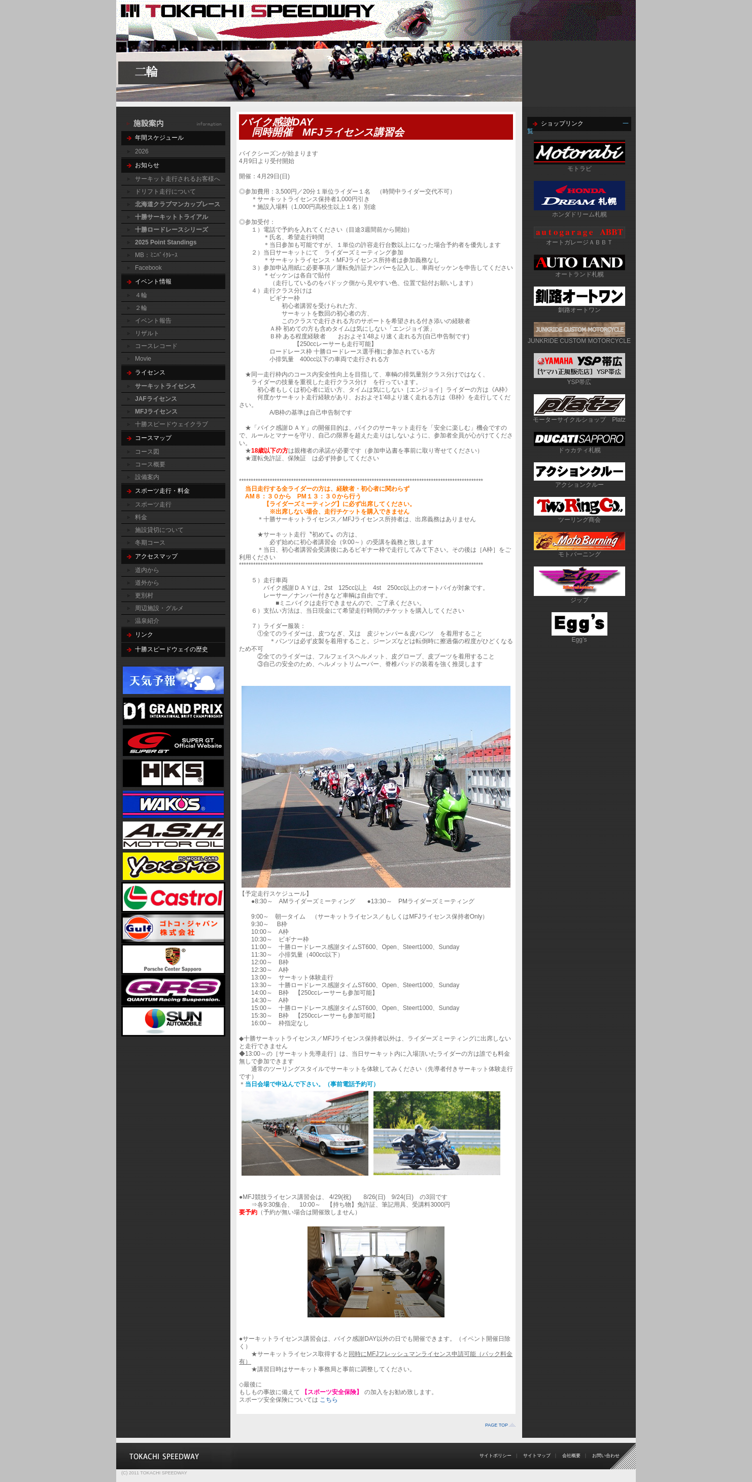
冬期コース (150, 542)
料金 (141, 517)
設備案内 (147, 477)
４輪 (141, 295)
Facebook (148, 267)
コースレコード (156, 346)
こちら (329, 1399)
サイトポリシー (495, 1455)
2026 (142, 151)
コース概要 (150, 464)
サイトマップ (537, 1455)
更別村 (144, 595)
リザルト (147, 333)
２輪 (141, 307)
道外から (147, 582)
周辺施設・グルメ (159, 608)
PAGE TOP (496, 1425)
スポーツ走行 (153, 504)
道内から (147, 570)
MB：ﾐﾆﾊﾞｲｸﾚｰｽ (156, 255)
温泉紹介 (147, 620)
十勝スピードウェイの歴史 (171, 649)
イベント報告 (153, 320)
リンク (144, 634)
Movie (143, 358)
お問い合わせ (606, 1455)
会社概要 (571, 1455)
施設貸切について (159, 529)
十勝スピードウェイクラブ (171, 424)
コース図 (147, 451)
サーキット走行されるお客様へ (177, 178)
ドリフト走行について (165, 191)
